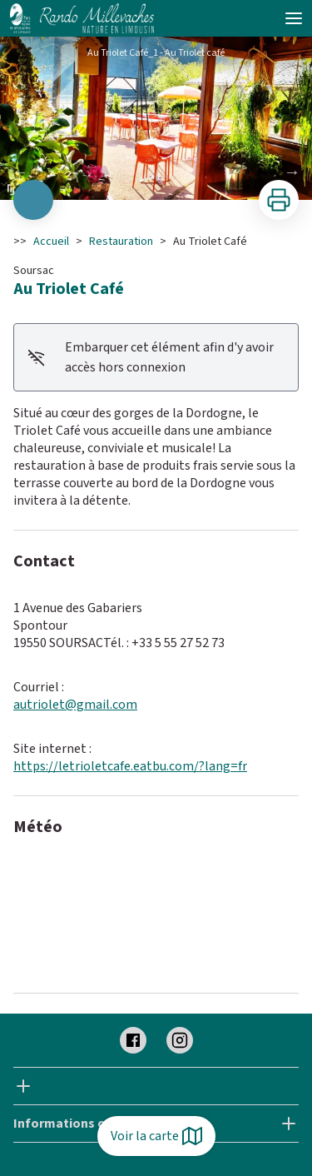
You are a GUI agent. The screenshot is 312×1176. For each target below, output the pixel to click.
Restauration (121, 241)
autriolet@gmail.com (75, 704)
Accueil (51, 241)
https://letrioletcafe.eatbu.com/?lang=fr (130, 766)
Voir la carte (156, 1136)
